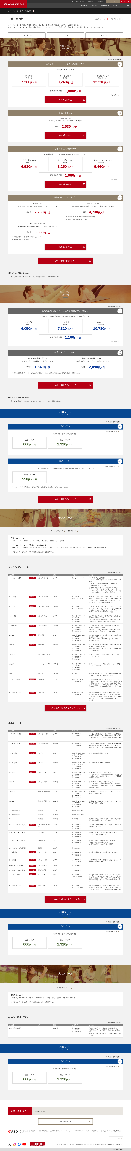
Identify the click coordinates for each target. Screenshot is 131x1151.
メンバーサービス (100, 1)
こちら (41, 552)
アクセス (116, 5)
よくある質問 (108, 1144)
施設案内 (94, 5)
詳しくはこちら (99, 27)
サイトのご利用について (82, 1144)
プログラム (125, 5)
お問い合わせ (100, 1144)
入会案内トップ (114, 1)
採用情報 (72, 1144)
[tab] (27, 35)
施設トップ (84, 5)
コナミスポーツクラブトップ (78, 1)
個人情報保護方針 (117, 1144)
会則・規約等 (92, 1144)
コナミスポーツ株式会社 (63, 1144)
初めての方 (90, 1)
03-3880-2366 (40, 1111)
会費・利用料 (105, 5)
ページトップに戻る (115, 1138)
